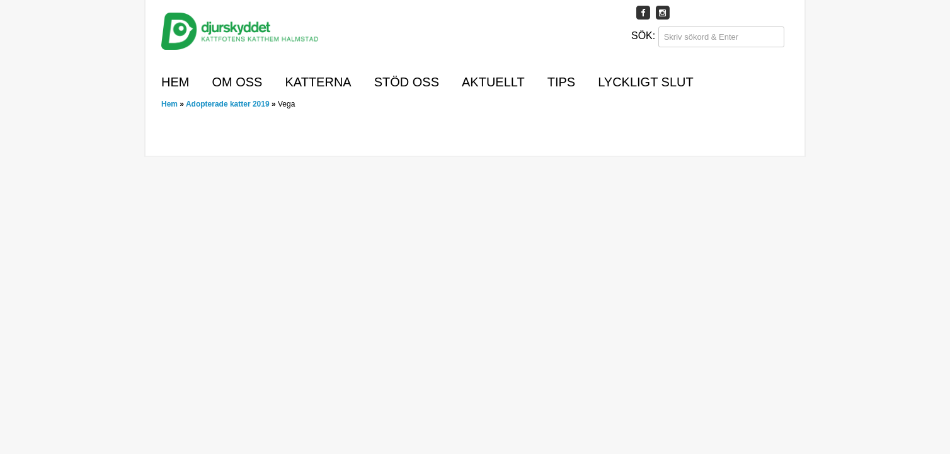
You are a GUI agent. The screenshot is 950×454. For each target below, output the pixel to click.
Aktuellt (493, 82)
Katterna (318, 82)
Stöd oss (406, 82)
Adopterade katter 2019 (228, 104)
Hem (175, 82)
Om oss (237, 82)
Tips (561, 82)
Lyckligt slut (646, 82)
